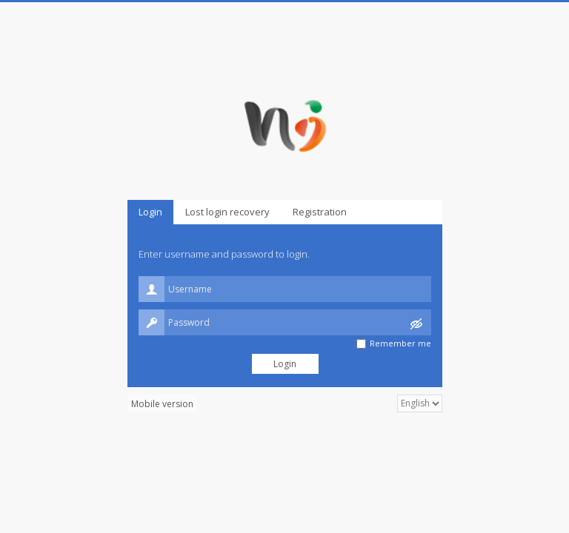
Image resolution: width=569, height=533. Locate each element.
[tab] (150, 212)
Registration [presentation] (320, 211)
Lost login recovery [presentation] (227, 211)
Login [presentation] (150, 211)
